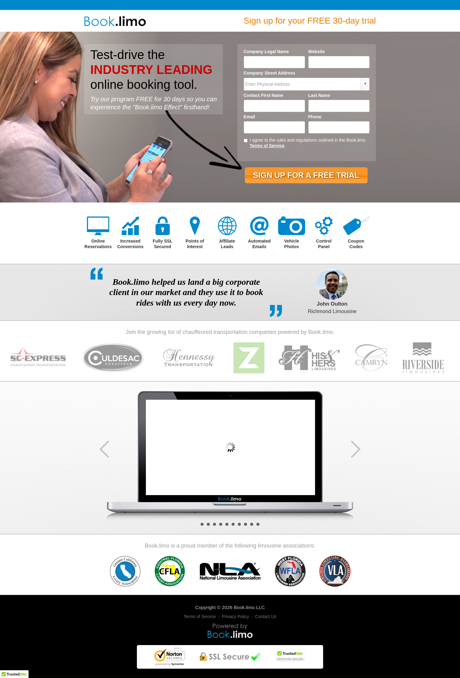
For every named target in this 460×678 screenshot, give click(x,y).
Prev (104, 449)
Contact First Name (263, 95)
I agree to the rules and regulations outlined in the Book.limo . (305, 143)
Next (355, 449)
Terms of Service (267, 145)
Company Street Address (269, 73)
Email (249, 116)
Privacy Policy (235, 616)
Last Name (319, 95)
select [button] (365, 83)
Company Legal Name (266, 51)
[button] (306, 175)
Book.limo (244, 607)
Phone (315, 116)
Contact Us (266, 616)
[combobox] (302, 84)
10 (257, 524)
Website (316, 51)
